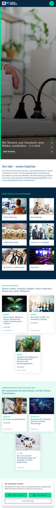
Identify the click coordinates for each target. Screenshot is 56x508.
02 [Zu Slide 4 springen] (52, 143)
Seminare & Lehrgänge (40, 243)
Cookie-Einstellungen (28, 501)
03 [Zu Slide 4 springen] (52, 147)
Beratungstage (36, 217)
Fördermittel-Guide (10, 243)
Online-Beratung (10, 217)
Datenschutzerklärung (36, 489)
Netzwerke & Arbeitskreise (13, 268)
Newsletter (35, 268)
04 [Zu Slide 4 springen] (52, 152)
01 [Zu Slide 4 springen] (52, 139)
